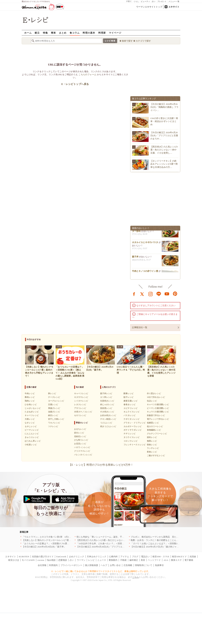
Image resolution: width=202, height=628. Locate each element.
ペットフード (154, 560)
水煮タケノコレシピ (83, 412)
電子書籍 (188, 560)
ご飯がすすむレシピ (156, 455)
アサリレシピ (80, 408)
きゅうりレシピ (32, 437)
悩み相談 (51, 560)
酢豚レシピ (129, 393)
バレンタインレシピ (83, 454)
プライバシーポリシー (71, 565)
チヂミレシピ (130, 433)
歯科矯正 (133, 560)
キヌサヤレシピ (81, 397)
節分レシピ (79, 433)
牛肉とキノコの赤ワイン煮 (145, 272)
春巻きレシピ (130, 404)
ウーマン (81, 560)
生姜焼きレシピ (107, 401)
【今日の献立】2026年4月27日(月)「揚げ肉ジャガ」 (156, 546)
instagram (150, 293)
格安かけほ (13, 560)
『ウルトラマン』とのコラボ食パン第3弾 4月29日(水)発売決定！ (54, 537)
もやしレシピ (31, 426)
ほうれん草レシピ (33, 441)
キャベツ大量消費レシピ (158, 404)
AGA (166, 560)
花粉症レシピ (80, 436)
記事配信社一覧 (139, 327)
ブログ (135, 556)
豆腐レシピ (53, 404)
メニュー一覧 (173, 1)
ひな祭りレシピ (81, 440)
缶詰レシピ (152, 401)
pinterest (175, 293)
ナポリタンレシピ (132, 419)
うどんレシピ (106, 423)
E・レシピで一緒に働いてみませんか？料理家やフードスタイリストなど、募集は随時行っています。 (101, 571)
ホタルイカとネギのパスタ (145, 243)
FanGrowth (61, 556)
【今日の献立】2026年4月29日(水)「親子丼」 (44, 546)
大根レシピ (30, 419)
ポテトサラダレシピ (133, 430)
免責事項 (159, 565)
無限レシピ (152, 441)
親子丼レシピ (106, 393)
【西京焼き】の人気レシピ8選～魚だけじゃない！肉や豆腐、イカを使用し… (164, 149)
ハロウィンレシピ (82, 447)
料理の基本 (89, 32)
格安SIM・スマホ (160, 556)
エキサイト (173, 7)
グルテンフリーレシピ (157, 433)
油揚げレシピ (54, 412)
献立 (37, 32)
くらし (136, 1)
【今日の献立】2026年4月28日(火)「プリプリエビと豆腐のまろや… (164, 135)
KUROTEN (24, 556)
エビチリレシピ (131, 408)
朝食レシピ (152, 444)
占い (154, 1)
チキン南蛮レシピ (108, 419)
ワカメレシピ (54, 423)
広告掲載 (128, 565)
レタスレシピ (80, 404)
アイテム (124, 556)
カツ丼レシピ (106, 397)
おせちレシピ (80, 429)
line (158, 293)
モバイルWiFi (28, 560)
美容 (143, 560)
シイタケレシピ (81, 401)
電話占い (145, 556)
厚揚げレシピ (54, 408)
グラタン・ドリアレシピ (135, 423)
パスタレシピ (130, 415)
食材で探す (127, 41)
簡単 (53, 32)
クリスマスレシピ (82, 451)
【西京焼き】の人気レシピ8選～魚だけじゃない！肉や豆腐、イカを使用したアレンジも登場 (121, 540)
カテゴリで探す (143, 41)
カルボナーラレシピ (133, 426)
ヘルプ (104, 565)
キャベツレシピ (32, 415)
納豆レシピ (53, 415)
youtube (166, 293)
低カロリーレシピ (155, 426)
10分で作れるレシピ (156, 397)
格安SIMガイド (179, 556)
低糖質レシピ (153, 423)
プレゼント (162, 1)
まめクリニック (76, 556)
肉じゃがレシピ (107, 404)
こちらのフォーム (87, 74)
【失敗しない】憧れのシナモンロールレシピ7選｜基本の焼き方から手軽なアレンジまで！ (66, 540)
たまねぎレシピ (32, 412)
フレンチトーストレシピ (135, 444)
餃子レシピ (129, 397)
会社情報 (42, 565)
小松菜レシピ (31, 444)
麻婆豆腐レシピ (131, 401)
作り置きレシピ (154, 393)
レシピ (91, 560)
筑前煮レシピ (106, 408)
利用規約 (53, 565)
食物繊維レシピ (154, 430)
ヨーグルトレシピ (56, 401)
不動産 (123, 560)
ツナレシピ (53, 426)
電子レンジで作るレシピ (158, 419)
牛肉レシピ (30, 393)
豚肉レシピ (30, 397)
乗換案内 (113, 560)
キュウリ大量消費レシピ (158, 412)
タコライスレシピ (132, 437)
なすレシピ (30, 423)
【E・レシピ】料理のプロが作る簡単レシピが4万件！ (101, 464)
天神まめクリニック (96, 556)
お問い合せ (115, 565)
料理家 (102, 32)
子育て (129, 1)
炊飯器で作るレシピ (156, 415)
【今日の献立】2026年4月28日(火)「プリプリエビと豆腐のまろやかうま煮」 (113, 546)
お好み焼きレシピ (108, 415)
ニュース (101, 560)
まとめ (62, 32)
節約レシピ (152, 437)
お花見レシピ (80, 443)
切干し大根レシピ (56, 419)
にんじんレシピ (32, 433)
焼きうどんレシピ (108, 426)
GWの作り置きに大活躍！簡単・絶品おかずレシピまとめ (164, 121)
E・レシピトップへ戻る (75, 84)
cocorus (40, 560)
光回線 (192, 556)
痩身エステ (176, 560)
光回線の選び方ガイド (43, 556)
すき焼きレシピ (107, 412)
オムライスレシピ (132, 412)
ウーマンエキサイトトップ (149, 7)
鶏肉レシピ (30, 401)
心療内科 (113, 556)
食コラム (75, 32)
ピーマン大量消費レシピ (158, 408)
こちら (135, 577)
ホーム (28, 32)
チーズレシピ (54, 397)
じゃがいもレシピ (33, 408)
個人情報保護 (91, 565)
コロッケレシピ (131, 441)
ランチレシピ (153, 448)
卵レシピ (52, 393)
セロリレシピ (80, 415)
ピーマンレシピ (32, 430)
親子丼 (135, 257)
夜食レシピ (152, 452)
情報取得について (143, 565)
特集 (45, 32)
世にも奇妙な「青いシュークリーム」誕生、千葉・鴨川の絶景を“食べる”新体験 (115, 537)
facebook (134, 293)
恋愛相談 (62, 560)
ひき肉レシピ (31, 404)
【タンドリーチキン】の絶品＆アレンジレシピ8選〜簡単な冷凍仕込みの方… (164, 164)
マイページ (115, 32)
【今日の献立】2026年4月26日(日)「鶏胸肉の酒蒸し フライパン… (164, 107)
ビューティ (145, 1)
